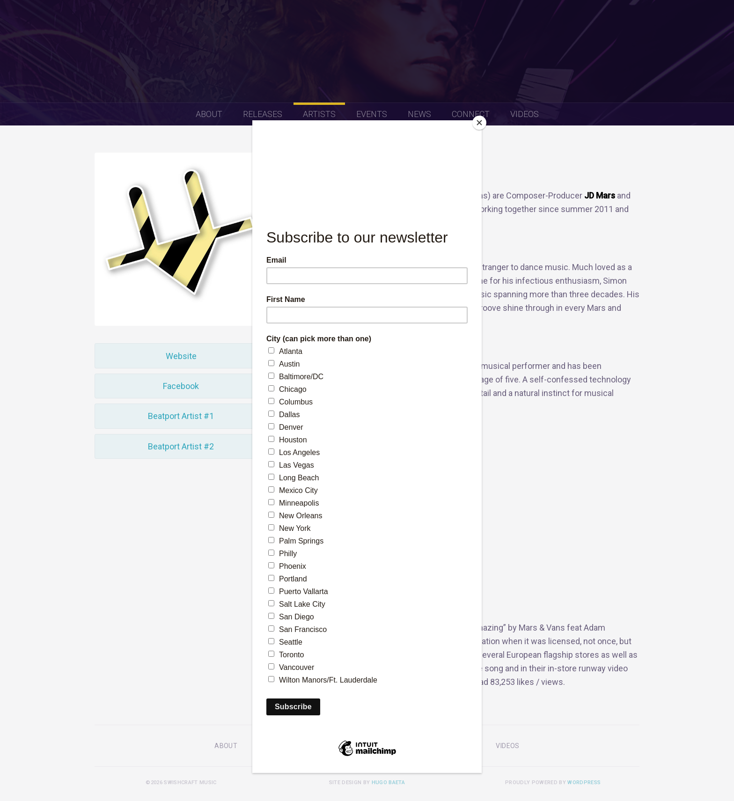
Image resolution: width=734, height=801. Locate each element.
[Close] (479, 123)
